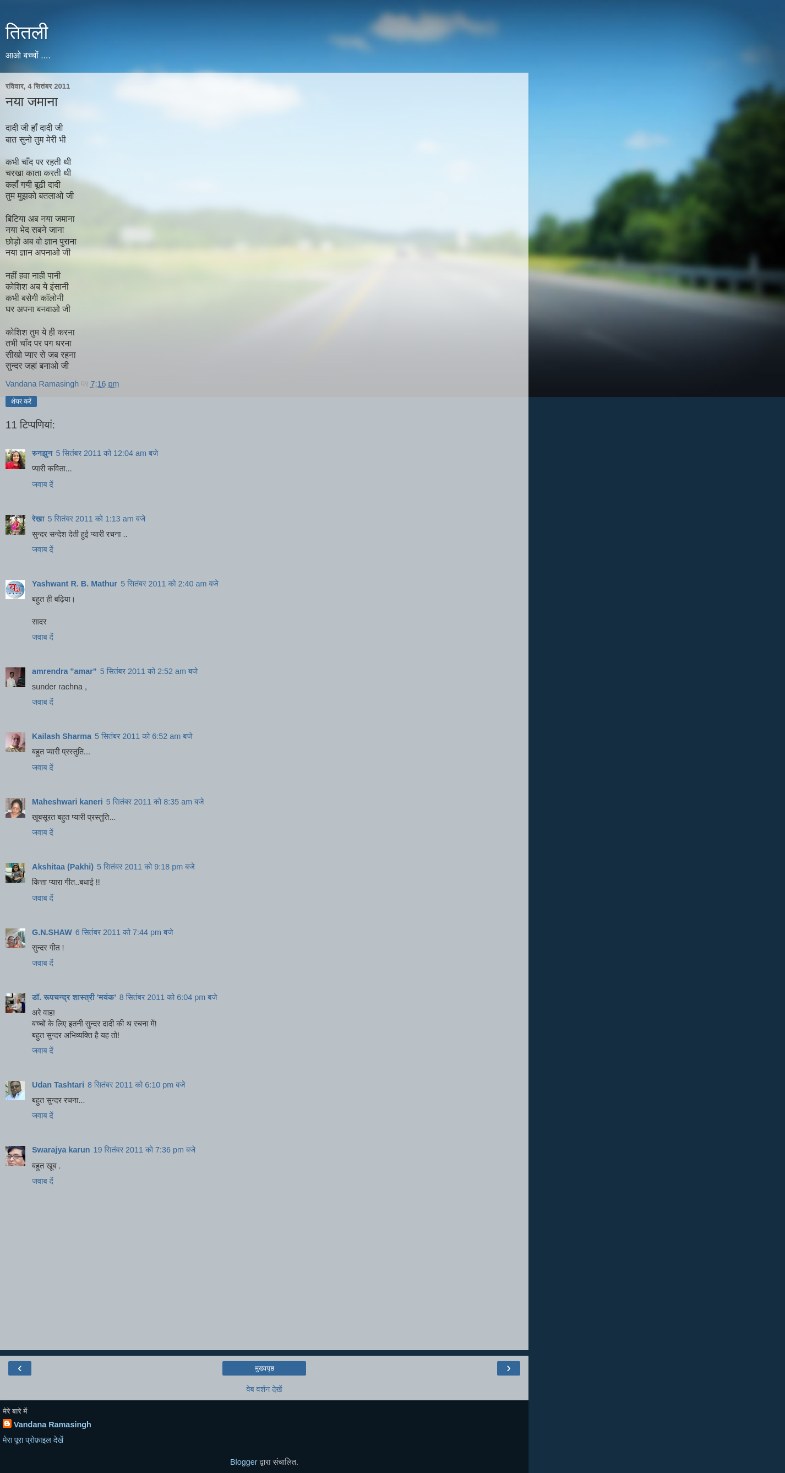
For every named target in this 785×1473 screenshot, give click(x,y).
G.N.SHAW (52, 932)
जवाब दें (42, 484)
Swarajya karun (61, 1149)
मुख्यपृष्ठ (264, 1368)
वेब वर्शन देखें (264, 1389)
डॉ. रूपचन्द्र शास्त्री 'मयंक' (74, 997)
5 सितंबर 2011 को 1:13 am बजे (96, 518)
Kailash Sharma (61, 736)
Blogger (244, 1462)
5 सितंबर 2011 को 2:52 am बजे (149, 671)
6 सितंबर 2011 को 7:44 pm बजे (124, 932)
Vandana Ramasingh (52, 1424)
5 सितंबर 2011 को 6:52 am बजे (144, 736)
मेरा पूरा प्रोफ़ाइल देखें (33, 1440)
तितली (27, 32)
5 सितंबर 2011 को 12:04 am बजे (107, 453)
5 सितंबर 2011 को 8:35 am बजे (155, 801)
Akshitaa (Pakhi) (63, 866)
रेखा (38, 518)
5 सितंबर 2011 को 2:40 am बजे (170, 583)
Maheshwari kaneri (67, 801)
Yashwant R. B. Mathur (74, 583)
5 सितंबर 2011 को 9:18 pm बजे (146, 866)
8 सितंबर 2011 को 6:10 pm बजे (137, 1084)
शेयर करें (21, 401)
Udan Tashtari (58, 1084)
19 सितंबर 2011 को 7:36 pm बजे (145, 1149)
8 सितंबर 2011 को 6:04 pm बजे (168, 997)
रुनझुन (42, 453)
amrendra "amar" (64, 671)
